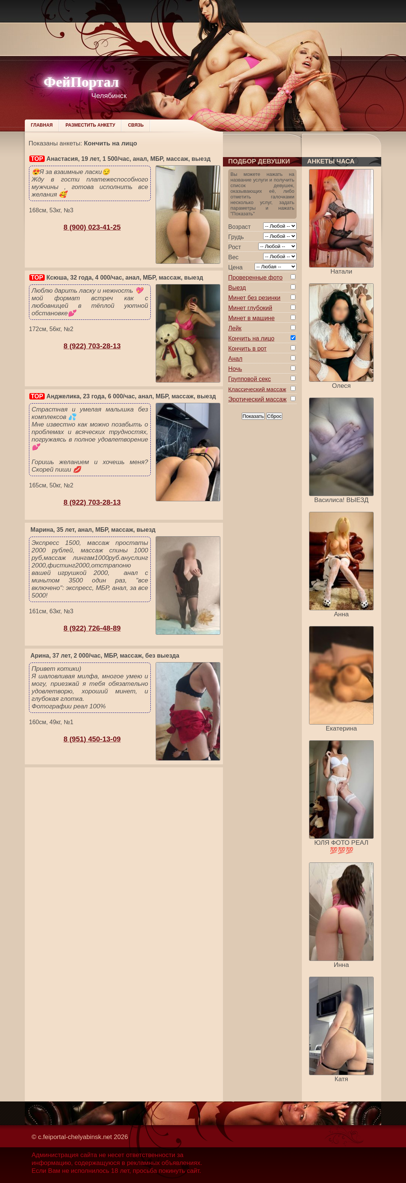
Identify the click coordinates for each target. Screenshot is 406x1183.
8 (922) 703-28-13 (92, 346)
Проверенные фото (255, 277)
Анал (235, 359)
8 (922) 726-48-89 (92, 628)
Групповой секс (249, 379)
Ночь (235, 369)
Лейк (234, 328)
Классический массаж (257, 389)
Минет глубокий (250, 308)
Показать (253, 416)
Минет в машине (251, 318)
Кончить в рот (247, 348)
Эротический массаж (257, 399)
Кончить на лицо (251, 338)
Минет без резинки (254, 298)
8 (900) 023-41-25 (92, 227)
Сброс (274, 416)
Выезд (237, 287)
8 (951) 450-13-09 (92, 739)
